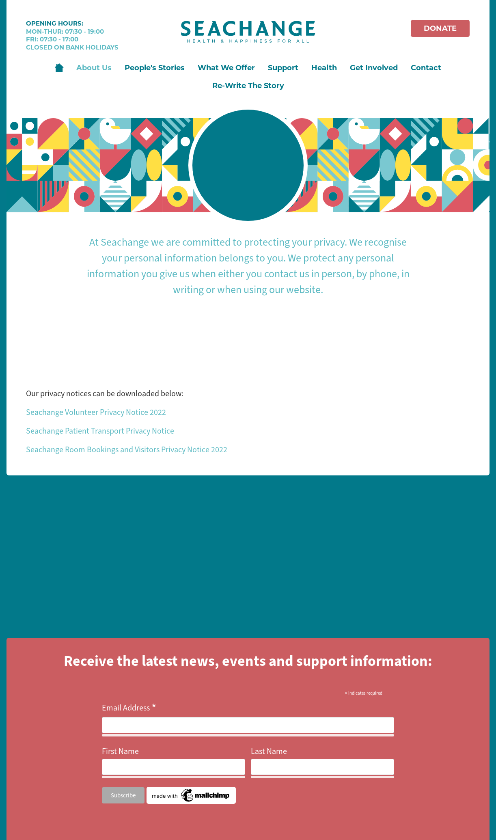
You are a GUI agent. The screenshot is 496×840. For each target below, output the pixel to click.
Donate (440, 28)
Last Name (269, 751)
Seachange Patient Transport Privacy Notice (100, 430)
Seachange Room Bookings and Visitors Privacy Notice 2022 (126, 449)
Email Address (129, 708)
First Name (120, 751)
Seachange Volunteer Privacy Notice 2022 (96, 412)
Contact (426, 67)
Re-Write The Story (248, 85)
